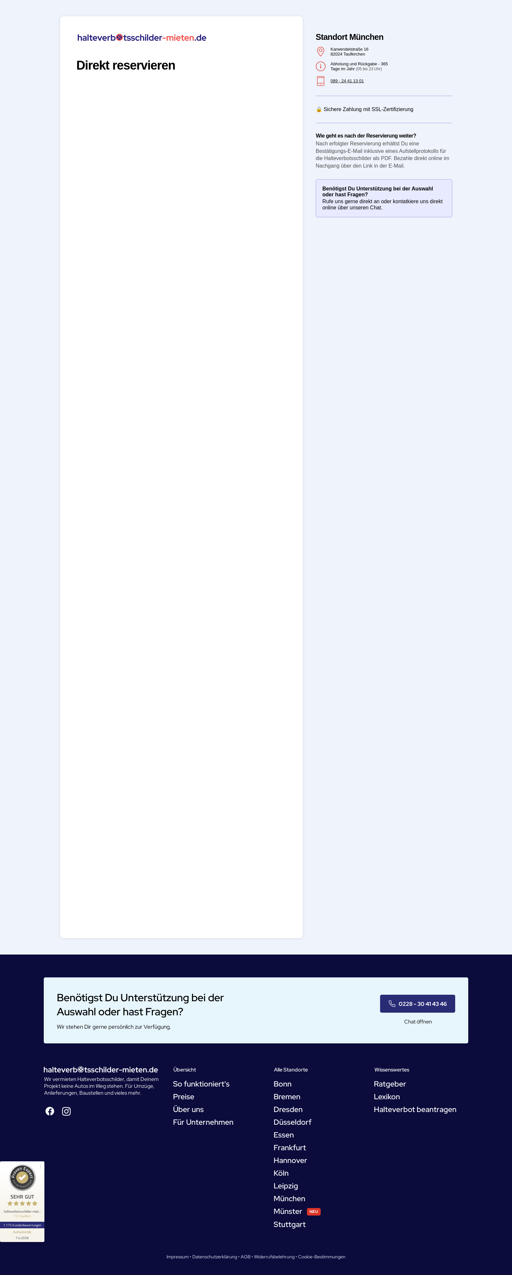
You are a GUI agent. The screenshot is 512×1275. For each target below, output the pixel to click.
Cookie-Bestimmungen (321, 1257)
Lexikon (387, 1097)
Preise (183, 1097)
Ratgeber (390, 1084)
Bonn (283, 1084)
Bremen (287, 1097)
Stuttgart (290, 1224)
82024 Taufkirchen (347, 54)
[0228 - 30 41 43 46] (417, 1004)
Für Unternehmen (203, 1122)
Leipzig (286, 1186)
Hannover (290, 1160)
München (289, 1198)
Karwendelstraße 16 (349, 49)
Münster (288, 1211)
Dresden (288, 1109)
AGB (245, 1257)
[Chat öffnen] (417, 1022)
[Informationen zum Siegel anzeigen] (22, 1235)
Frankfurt (290, 1147)
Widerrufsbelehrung (274, 1257)
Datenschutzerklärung (214, 1257)
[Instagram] (66, 1111)
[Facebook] (50, 1111)
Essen (284, 1135)
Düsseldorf (293, 1122)
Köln (281, 1173)
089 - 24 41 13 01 (347, 80)
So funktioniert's (201, 1084)
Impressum (178, 1257)
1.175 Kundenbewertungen (22, 1225)
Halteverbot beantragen (415, 1109)
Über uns (188, 1109)
